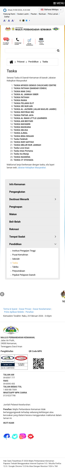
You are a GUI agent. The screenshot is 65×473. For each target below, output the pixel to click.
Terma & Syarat (10, 309)
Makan (13, 214)
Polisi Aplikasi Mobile (14, 312)
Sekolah (16, 259)
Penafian (29, 312)
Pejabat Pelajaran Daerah (24, 275)
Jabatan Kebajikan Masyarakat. (31, 167)
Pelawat (21, 62)
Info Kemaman (17, 184)
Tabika (15, 267)
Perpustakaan (18, 271)
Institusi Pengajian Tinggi (24, 251)
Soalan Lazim (23, 14)
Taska (15, 263)
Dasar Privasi (25, 309)
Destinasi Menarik (19, 199)
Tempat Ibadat (17, 236)
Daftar (7, 17)
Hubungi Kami (9, 14)
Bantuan (42, 14)
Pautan (34, 14)
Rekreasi (14, 229)
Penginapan (15, 206)
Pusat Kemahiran (20, 255)
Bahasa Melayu (51, 9)
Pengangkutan (17, 191)
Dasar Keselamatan (42, 309)
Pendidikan (33, 62)
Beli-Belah (15, 221)
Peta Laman (53, 14)
